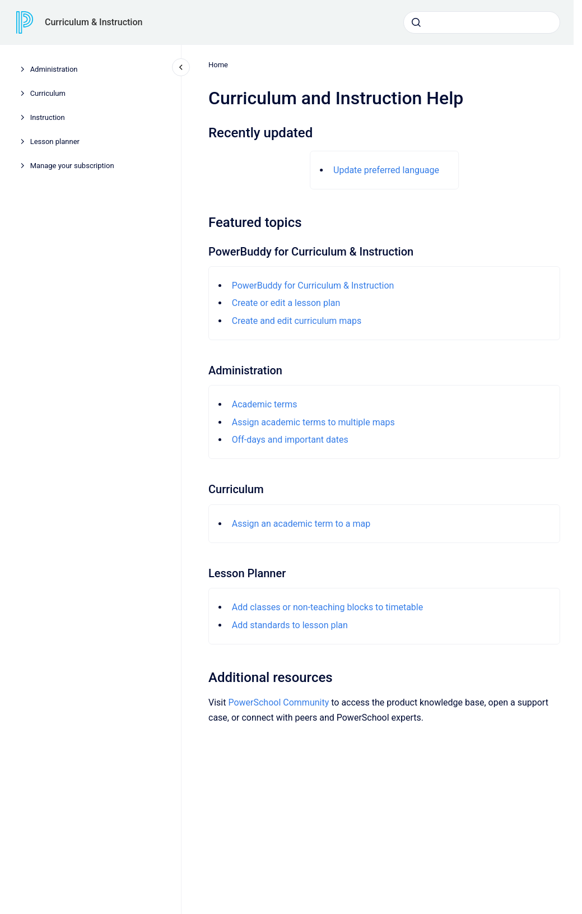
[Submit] (416, 22)
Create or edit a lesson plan (285, 303)
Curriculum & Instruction (93, 22)
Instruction (47, 117)
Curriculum (48, 93)
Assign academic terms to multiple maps (312, 422)
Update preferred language (386, 170)
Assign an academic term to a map (300, 523)
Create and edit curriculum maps (296, 321)
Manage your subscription (72, 165)
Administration (54, 69)
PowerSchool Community (278, 702)
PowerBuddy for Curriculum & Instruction (312, 285)
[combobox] (482, 22)
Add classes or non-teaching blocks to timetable (327, 607)
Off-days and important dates (289, 439)
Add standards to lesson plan (289, 625)
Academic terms (264, 404)
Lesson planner (55, 141)
